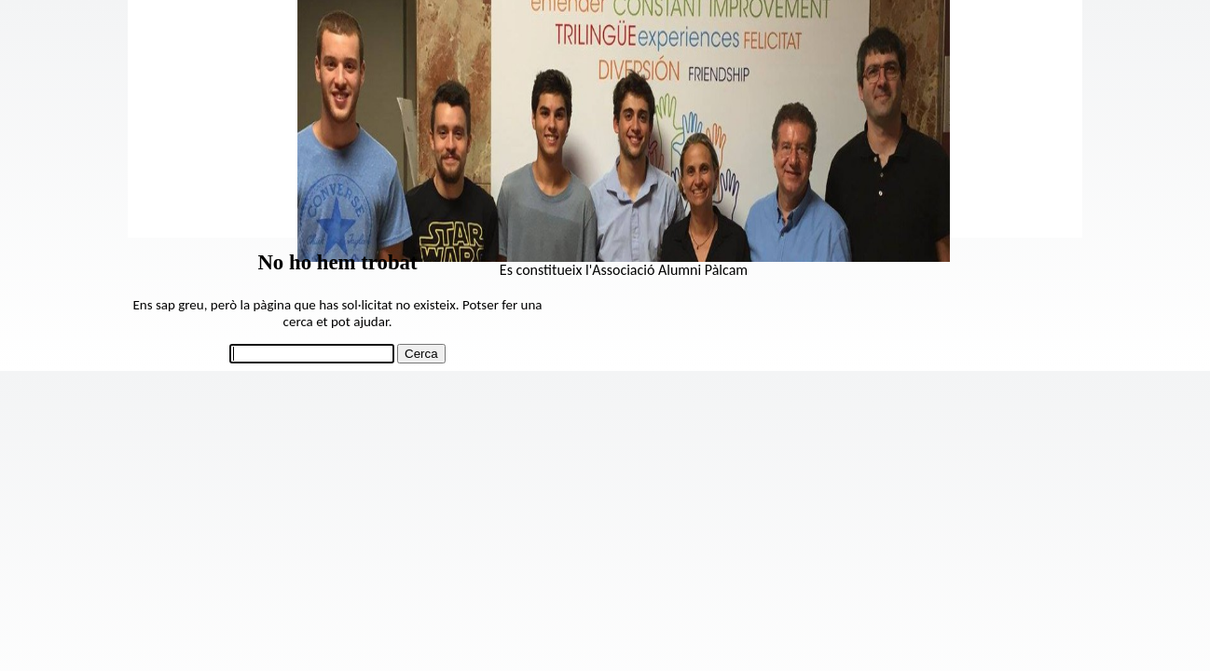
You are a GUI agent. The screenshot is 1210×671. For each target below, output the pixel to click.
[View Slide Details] (623, 257)
